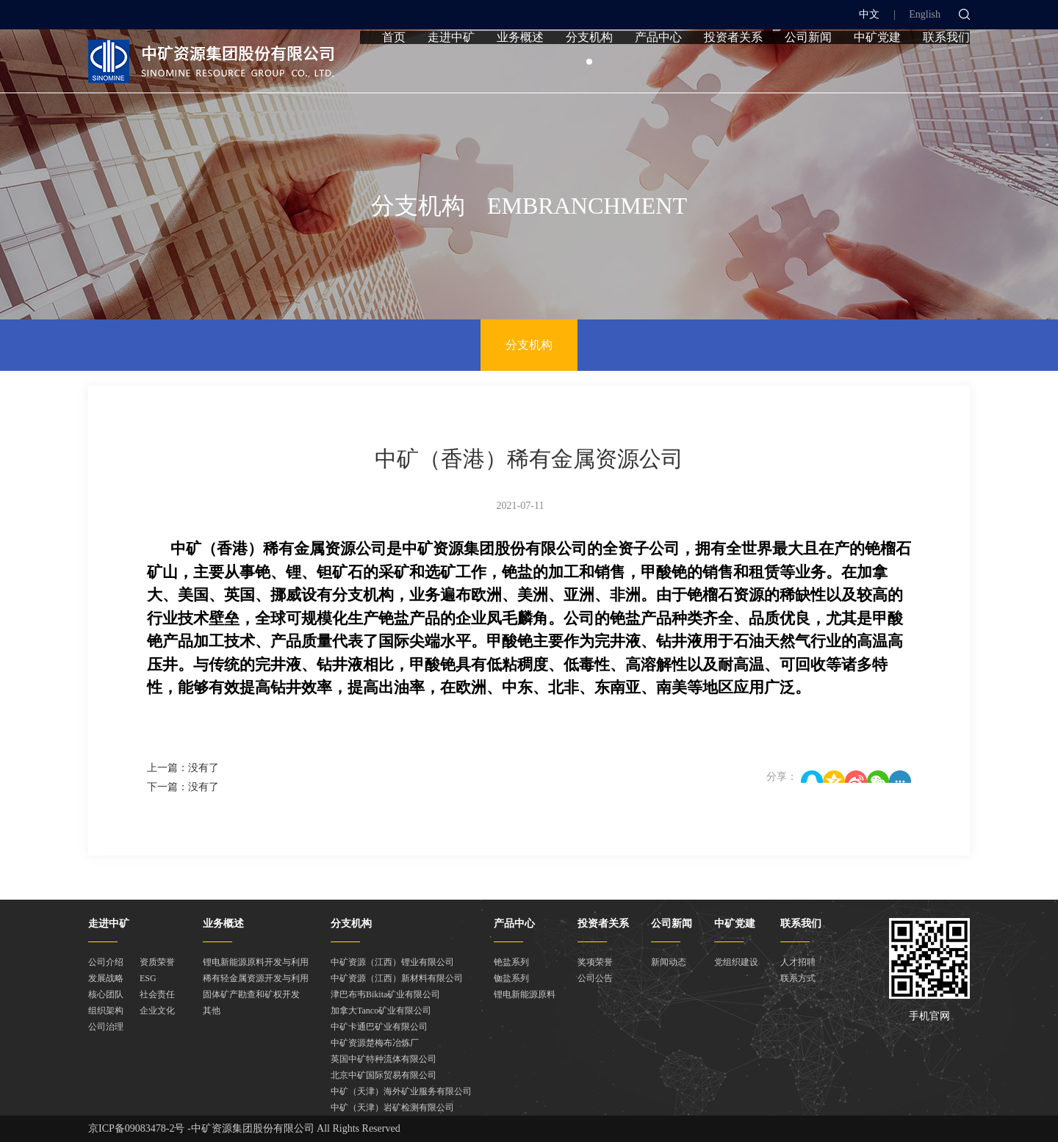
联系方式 (798, 978)
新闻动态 (668, 962)
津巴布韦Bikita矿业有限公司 (385, 994)
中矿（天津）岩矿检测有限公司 (392, 1107)
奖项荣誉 (595, 962)
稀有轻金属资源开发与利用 (256, 978)
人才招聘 (798, 962)
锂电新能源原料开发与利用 (256, 962)
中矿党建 (877, 68)
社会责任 (157, 994)
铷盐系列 (511, 978)
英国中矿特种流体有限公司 (383, 1059)
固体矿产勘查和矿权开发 (251, 994)
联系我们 (946, 68)
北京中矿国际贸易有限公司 (383, 1075)
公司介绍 (105, 962)
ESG (148, 978)
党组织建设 (736, 962)
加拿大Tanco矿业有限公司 (381, 1010)
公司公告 (595, 978)
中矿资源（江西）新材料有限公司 (397, 978)
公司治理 (105, 1027)
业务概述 (520, 68)
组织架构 (105, 1010)
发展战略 (105, 978)
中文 (869, 14)
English (924, 14)
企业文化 (157, 1010)
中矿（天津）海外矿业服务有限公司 (401, 1091)
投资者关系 (733, 68)
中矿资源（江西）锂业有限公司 (392, 962)
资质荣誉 (157, 962)
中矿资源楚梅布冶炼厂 (375, 1043)
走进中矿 (451, 68)
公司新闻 (808, 68)
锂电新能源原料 (524, 994)
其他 (211, 1010)
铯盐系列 (511, 962)
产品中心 (658, 68)
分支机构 (589, 68)
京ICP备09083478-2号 (136, 1128)
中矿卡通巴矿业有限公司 (379, 1027)
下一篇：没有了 (183, 786)
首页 (394, 68)
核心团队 (105, 994)
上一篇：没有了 (183, 767)
